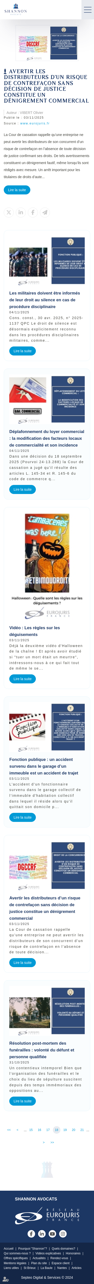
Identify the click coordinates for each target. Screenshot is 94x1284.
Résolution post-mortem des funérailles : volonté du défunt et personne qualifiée (41, 1050)
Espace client (60, 1263)
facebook (31, 1234)
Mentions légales (15, 1263)
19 (65, 1130)
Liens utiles (11, 1268)
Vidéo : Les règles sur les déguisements (34, 631)
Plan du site (39, 1263)
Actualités (39, 1258)
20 (73, 1130)
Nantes (62, 1268)
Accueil (9, 1248)
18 (56, 1130)
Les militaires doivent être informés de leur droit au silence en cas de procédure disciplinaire (44, 300)
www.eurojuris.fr (35, 123)
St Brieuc (30, 1268)
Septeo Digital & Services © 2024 (47, 1277)
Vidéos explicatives (48, 1253)
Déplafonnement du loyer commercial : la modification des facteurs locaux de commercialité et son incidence (46, 438)
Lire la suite (17, 190)
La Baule (46, 1268)
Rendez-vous (59, 1258)
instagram (63, 1234)
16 (39, 1130)
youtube (52, 1234)
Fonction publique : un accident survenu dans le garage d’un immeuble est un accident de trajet (43, 766)
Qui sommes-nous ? (17, 1253)
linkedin (42, 1234)
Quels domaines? (63, 1248)
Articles (76, 1268)
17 (48, 1130)
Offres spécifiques (16, 1258)
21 (82, 1130)
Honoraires (73, 1253)
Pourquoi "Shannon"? (32, 1248)
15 (31, 1130)
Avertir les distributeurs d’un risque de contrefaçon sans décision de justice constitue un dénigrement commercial (44, 908)
